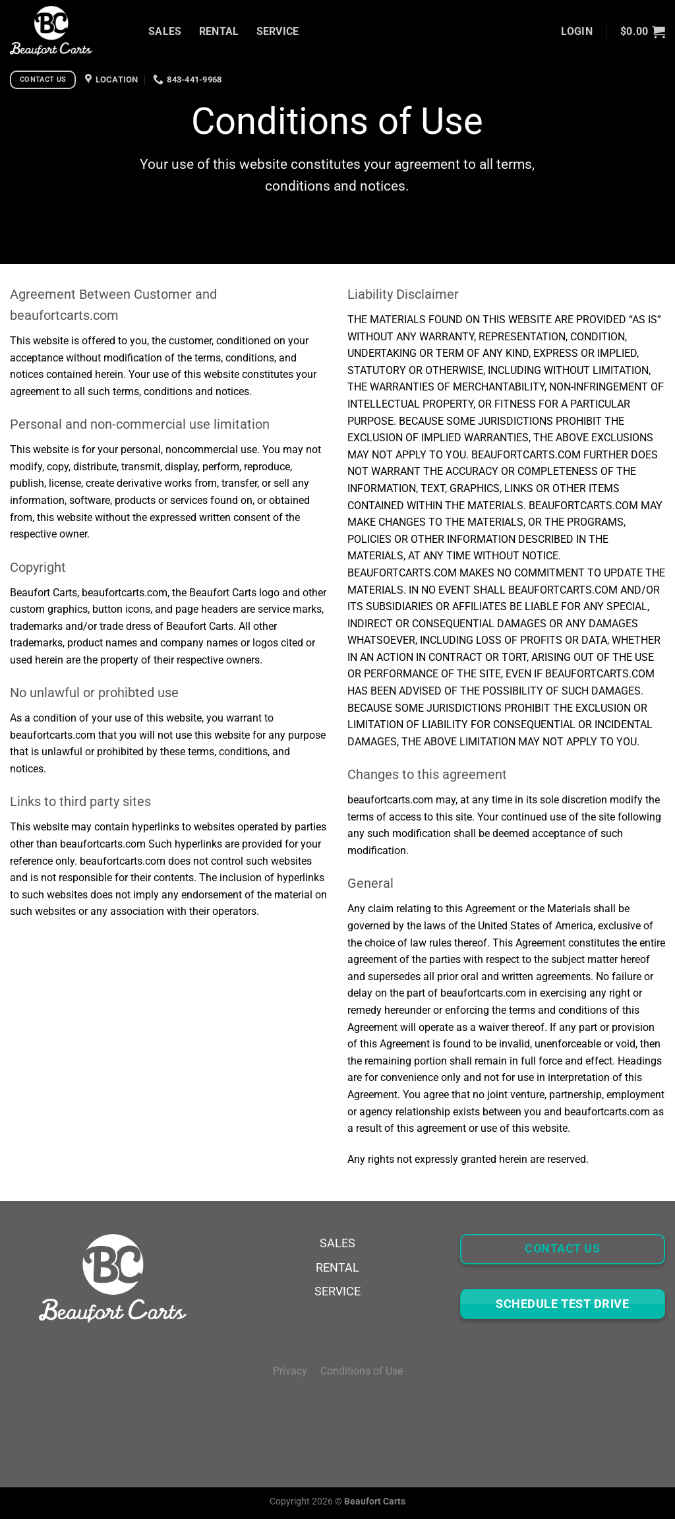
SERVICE (277, 31)
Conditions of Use (361, 1371)
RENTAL (219, 31)
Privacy (296, 1371)
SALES (165, 31)
